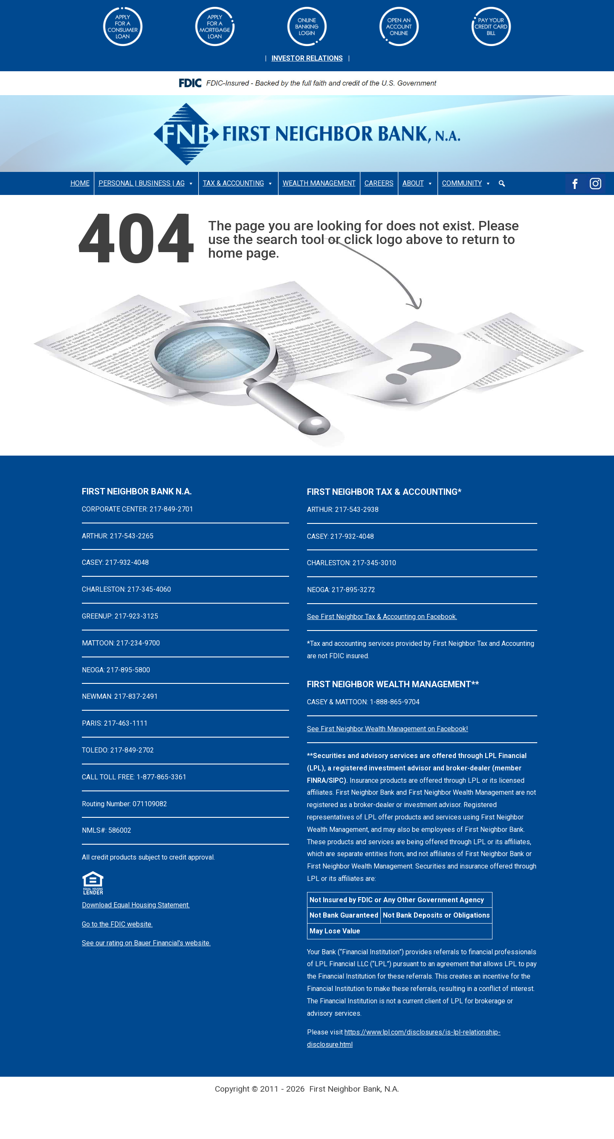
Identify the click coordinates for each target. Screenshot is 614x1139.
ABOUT (418, 183)
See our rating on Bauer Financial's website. (146, 943)
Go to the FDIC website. (117, 924)
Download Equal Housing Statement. (136, 905)
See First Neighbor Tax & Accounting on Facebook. (382, 617)
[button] (501, 183)
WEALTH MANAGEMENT (319, 183)
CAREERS (379, 183)
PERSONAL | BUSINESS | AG (146, 183)
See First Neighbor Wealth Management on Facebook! (387, 729)
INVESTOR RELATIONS (307, 58)
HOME (80, 183)
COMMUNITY (466, 183)
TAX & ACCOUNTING (238, 183)
